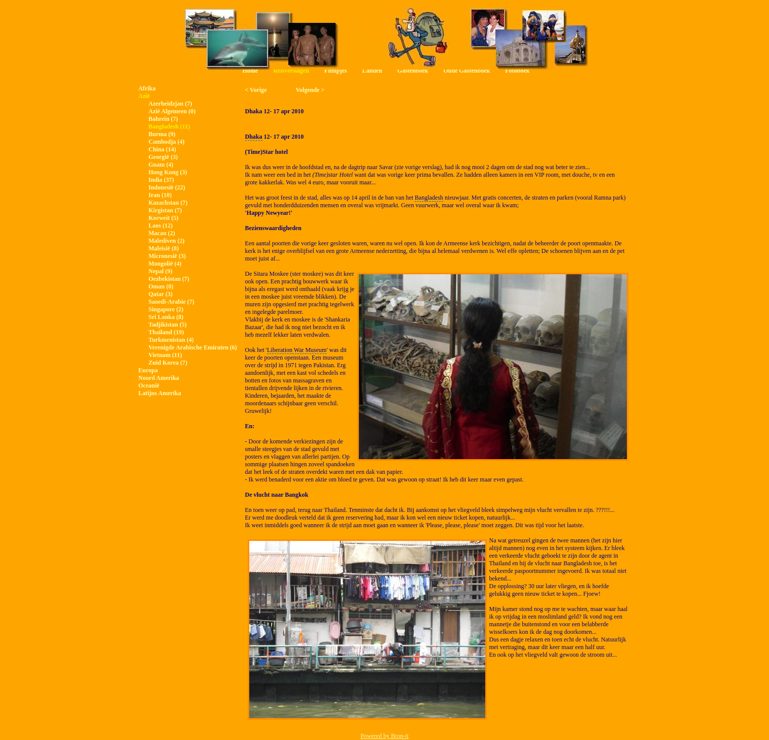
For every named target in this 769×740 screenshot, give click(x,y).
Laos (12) (161, 225)
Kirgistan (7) (165, 210)
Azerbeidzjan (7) (170, 103)
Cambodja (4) (167, 141)
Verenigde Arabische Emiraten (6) (193, 347)
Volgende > (310, 89)
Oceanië (149, 385)
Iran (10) (160, 195)
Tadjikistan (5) (168, 324)
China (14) (162, 149)
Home (250, 70)
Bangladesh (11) (169, 126)
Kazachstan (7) (168, 202)
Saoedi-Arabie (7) (171, 301)
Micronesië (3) (167, 256)
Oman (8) (161, 286)
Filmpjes (335, 70)
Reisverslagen (291, 70)
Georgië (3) (163, 156)
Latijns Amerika (160, 393)
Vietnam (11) (165, 355)
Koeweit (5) (164, 217)
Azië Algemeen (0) (172, 111)
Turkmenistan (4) (171, 339)
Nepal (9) (161, 271)
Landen (372, 70)
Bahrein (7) (163, 118)
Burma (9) (162, 134)
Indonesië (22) (167, 187)
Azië (144, 96)
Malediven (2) (167, 240)
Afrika (147, 88)
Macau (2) (162, 233)
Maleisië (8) (164, 248)
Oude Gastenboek (467, 70)
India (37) (161, 179)
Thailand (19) (166, 332)
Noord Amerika (159, 377)
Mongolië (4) (165, 263)
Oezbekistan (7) (169, 278)
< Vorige (256, 89)
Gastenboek (412, 70)
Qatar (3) (161, 294)
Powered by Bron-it (384, 735)
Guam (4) (161, 164)
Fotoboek (517, 70)
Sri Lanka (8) (166, 316)
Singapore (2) (166, 309)
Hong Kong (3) (168, 172)
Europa (148, 370)
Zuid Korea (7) (168, 362)
